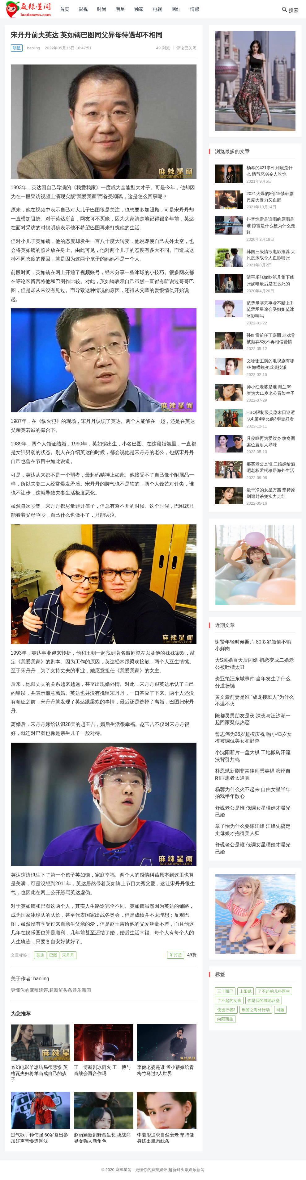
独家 (139, 9)
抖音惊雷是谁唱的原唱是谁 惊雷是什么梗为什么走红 (271, 226)
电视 (157, 9)
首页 (64, 9)
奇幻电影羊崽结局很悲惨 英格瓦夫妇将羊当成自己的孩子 (39, 1073)
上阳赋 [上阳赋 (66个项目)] (245, 991)
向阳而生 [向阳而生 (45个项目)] (225, 1019)
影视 (83, 9)
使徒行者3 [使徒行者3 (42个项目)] (226, 1009)
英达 (40, 955)
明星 (120, 9)
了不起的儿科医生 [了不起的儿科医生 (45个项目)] (274, 991)
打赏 (178, 955)
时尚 (101, 9)
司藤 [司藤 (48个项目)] (280, 1009)
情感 (194, 9)
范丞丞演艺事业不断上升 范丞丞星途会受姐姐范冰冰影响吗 (270, 310)
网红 (176, 9)
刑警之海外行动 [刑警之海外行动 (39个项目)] (256, 1009)
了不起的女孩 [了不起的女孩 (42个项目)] (229, 1000)
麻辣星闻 (123, 1169)
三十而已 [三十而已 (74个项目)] (225, 991)
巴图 (53, 955)
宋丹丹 (68, 955)
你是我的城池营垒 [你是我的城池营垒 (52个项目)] (264, 1000)
